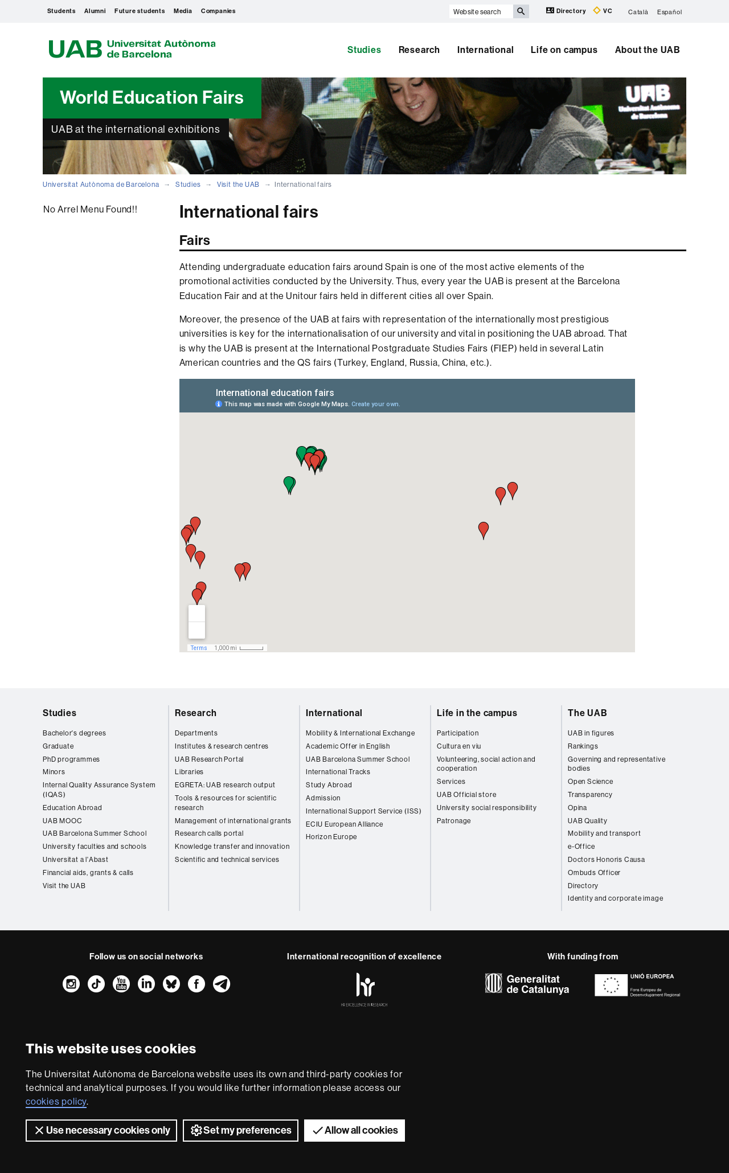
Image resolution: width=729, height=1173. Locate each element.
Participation (457, 733)
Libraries (189, 771)
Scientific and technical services (227, 859)
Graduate (58, 746)
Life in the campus (477, 713)
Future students (139, 11)
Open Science (590, 781)
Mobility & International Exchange (360, 733)
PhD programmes (71, 759)
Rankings (583, 746)
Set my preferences (241, 1130)
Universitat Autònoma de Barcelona (101, 184)
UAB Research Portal (209, 759)
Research (419, 49)
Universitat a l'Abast (76, 859)
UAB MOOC (62, 820)
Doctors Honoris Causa (606, 859)
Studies (364, 49)
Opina (577, 807)
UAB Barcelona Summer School (95, 833)
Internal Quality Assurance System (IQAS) (99, 789)
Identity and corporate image (615, 898)
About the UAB (648, 49)
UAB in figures (591, 733)
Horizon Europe (331, 836)
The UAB (588, 713)
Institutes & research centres (222, 746)
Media (183, 11)
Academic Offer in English (348, 746)
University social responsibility (487, 807)
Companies (218, 11)
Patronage (454, 820)
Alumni (95, 11)
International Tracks (338, 771)
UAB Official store (466, 794)
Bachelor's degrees (74, 733)
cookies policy (56, 1101)
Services (451, 781)
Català (638, 11)
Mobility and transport (604, 833)
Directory (566, 10)
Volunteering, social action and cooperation (486, 764)
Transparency (590, 794)
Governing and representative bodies (616, 764)
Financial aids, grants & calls (88, 872)
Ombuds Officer (594, 872)
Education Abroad (73, 807)
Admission (323, 798)
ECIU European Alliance (344, 824)
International (485, 49)
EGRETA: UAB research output (225, 784)
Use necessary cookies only (101, 1130)
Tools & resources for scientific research (226, 803)
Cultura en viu (459, 746)
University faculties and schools (95, 846)
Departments (196, 733)
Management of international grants (233, 820)
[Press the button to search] (521, 11)
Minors (54, 771)
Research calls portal (209, 833)
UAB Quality (588, 820)
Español (669, 11)
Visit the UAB (238, 184)
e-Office (581, 846)
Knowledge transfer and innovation (232, 846)
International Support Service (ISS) (364, 811)
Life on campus (564, 49)
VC (602, 10)
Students (61, 11)
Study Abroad (329, 784)
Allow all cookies (354, 1130)
